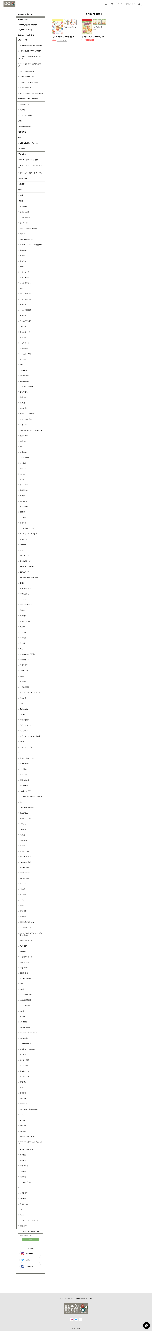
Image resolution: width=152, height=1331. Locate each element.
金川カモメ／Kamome (27, 414)
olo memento (24, 376)
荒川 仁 (22, 234)
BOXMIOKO (24, 973)
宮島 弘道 (23, 1082)
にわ (21, 802)
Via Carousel (24, 878)
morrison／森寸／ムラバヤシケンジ (30, 1143)
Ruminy (22, 1215)
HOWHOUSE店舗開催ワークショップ (30, 57)
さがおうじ (24, 539)
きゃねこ (23, 463)
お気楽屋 (23, 337)
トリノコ (23, 752)
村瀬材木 (23, 1093)
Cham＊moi (24, 671)
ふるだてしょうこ (26, 957)
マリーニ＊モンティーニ (28, 1033)
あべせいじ (24, 223)
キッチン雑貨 (23, 178)
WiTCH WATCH (25, 294)
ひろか (22, 900)
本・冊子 (21, 148)
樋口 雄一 (23, 889)
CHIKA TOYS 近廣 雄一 (28, 654)
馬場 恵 (22, 835)
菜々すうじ (24, 774)
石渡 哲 (22, 255)
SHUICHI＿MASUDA (27, 566)
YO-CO (22, 1188)
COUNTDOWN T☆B (27, 77)
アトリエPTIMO (25, 217)
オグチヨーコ (24, 348)
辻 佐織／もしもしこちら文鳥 (30, 692)
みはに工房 (24, 1065)
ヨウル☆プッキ (25, 1182)
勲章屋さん (24, 490)
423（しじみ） (25, 555)
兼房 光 (22, 403)
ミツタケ (23, 1054)
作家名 (20, 201)
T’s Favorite (24, 709)
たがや (22, 627)
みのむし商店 (24, 1060)
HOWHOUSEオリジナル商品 (28, 99)
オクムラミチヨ (25, 354)
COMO (22, 512)
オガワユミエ (24, 343)
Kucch (22, 479)
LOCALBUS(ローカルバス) (29, 143)
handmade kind (25, 862)
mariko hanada (25, 1027)
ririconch (23, 1199)
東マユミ (23, 884)
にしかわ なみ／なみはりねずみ (31, 796)
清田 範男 (23, 468)
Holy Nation (24, 968)
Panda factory (24, 873)
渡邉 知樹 (23, 1226)
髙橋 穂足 (23, 616)
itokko (22, 266)
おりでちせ (24, 392)
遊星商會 (23, 1177)
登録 (30, 1239)
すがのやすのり (25, 588)
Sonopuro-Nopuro (26, 605)
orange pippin (24, 381)
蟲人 (21, 1087)
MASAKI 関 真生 (25, 1000)
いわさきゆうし (25, 283)
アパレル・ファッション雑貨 (28, 160)
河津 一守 (23, 425)
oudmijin (23, 326)
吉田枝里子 (24, 1193)
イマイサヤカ (24, 272)
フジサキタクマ (25, 927)
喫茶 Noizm (24, 441)
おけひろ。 (24, 359)
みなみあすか (24, 1071)
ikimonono (23, 250)
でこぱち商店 (24, 720)
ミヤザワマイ (24, 1076)
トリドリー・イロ (26, 747)
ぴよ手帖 (23, 905)
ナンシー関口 (24, 785)
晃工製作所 (24, 506)
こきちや (23, 523)
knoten (22, 474)
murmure (23, 1098)
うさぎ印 (23, 304)
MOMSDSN (24, 1022)
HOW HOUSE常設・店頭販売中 (31, 45)
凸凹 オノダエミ (25, 725)
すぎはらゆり (24, 594)
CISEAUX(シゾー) (26, 561)
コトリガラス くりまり (28, 534)
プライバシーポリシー (66, 1298)
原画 (19, 121)
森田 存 (22, 1120)
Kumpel (22, 496)
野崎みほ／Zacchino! (27, 818)
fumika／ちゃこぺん (27, 940)
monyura (23, 1131)
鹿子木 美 (23, 408)
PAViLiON (23, 840)
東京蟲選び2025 (25, 88)
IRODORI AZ (24, 277)
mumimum (23, 1104)
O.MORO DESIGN (26, 386)
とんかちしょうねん (27, 758)
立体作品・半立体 (24, 126)
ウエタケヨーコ (25, 299)
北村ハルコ (24, 436)
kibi (21, 447)
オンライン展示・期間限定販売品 (30, 65)
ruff (21, 1209)
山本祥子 (23, 1171)
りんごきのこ (24, 1204)
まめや (22, 1016)
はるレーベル (24, 851)
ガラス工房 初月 (26, 419)
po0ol (22, 989)
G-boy (22, 550)
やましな (23, 1160)
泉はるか (23, 261)
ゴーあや (23, 517)
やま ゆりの (24, 1166)
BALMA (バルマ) (25, 856)
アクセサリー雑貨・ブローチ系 (31, 173)
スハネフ (23, 599)
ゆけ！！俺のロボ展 (27, 71)
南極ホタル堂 (24, 780)
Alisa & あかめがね (26, 239)
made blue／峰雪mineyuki (29, 1109)
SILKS (22, 583)
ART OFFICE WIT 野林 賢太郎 (31, 245)
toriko (22, 742)
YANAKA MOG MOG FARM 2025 (31, 93)
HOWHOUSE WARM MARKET (30, 51)
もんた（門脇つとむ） (27, 1149)
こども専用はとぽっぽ (27, 528)
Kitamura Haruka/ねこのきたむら (31, 430)
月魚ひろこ (24, 681)
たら (21, 649)
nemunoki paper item (27, 807)
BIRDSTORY (24, 867)
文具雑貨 (21, 184)
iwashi (22, 288)
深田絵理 (23, 916)
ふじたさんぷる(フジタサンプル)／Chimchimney (30, 934)
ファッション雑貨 (26, 115)
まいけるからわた (26, 994)
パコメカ (23, 824)
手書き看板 (22, 154)
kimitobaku (23, 452)
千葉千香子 (24, 665)
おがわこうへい (25, 332)
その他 (20, 195)
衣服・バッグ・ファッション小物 (30, 166)
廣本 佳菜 (23, 911)
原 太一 (22, 846)
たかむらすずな (25, 621)
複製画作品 (22, 132)
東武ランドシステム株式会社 (30, 736)
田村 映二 (23, 643)
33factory (23, 545)
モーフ (22, 1115)
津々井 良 (23, 698)
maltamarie (24, 1038)
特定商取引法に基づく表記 (84, 1298)
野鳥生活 (23, 1155)
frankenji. (23, 951)
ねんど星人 (24, 813)
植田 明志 (23, 315)
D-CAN (22, 714)
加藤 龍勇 (23, 397)
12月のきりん (24, 572)
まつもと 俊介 (25, 1005)
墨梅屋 (22, 610)
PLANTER (23, 946)
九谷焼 (22, 110)
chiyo (22, 676)
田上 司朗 (23, 638)
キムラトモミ (24, 457)
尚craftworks (24, 763)
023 (21, 365)
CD (19, 138)
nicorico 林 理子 (25, 791)
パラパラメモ (24, 104)
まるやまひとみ (25, 1043)
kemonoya (23, 501)
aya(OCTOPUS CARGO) (28, 228)
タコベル (23, 632)
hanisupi (23, 829)
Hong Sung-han (25, 978)
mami (22, 1011)
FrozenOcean (24, 962)
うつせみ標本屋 (25, 310)
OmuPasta (23, 370)
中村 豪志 (23, 769)
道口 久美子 (24, 731)
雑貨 (19, 190)
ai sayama (23, 206)
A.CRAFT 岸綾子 (26, 321)
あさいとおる (24, 212)
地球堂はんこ (24, 660)
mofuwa (23, 1126)
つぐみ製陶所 (24, 687)
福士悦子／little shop (27, 922)
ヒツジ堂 (23, 894)
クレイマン (24, 485)
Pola (21, 984)
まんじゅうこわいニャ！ (28, 1049)
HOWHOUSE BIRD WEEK (29, 82)
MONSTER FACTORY (27, 1136)
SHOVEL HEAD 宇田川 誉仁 (29, 577)
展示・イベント (23, 40)
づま (21, 703)
